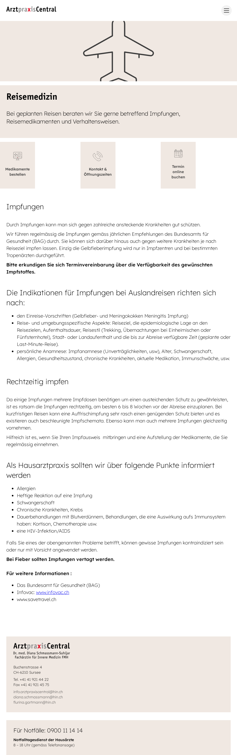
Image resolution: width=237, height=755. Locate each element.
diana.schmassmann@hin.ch (38, 697)
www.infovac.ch (52, 592)
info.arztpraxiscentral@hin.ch (38, 691)
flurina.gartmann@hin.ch (34, 702)
